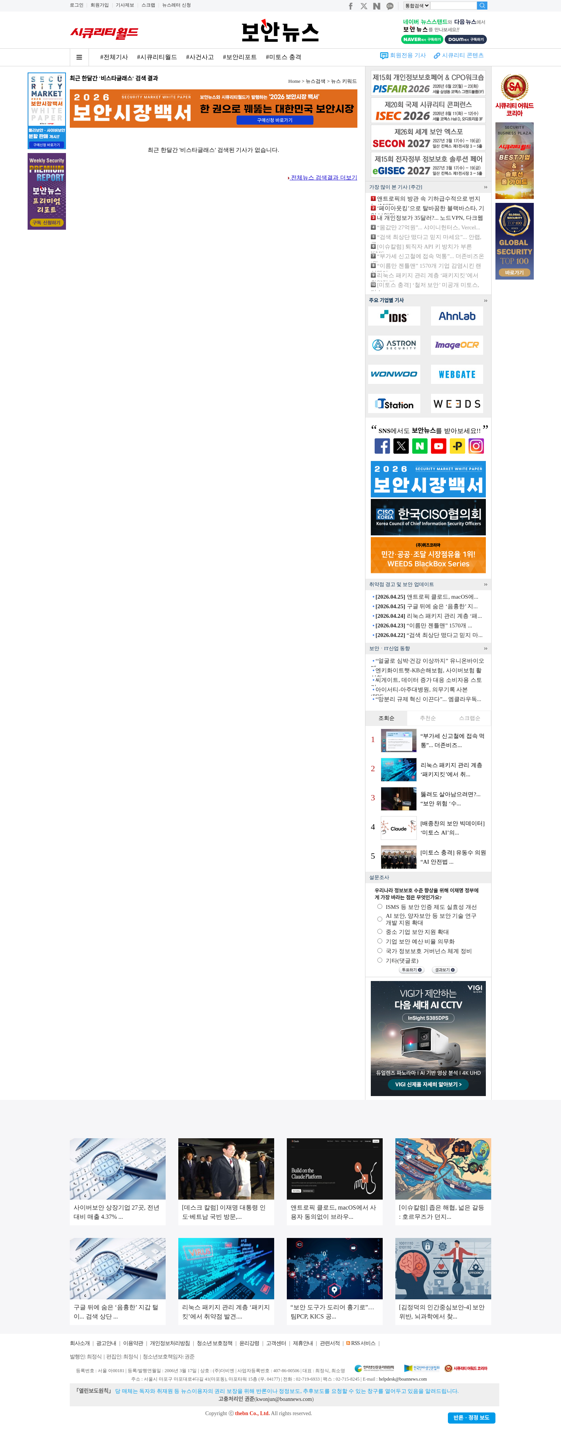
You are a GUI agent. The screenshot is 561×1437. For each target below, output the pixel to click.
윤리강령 (249, 1343)
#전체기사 (114, 57)
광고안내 (106, 1343)
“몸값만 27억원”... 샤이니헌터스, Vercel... (428, 227)
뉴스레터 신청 (176, 5)
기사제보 (125, 5)
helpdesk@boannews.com (403, 1379)
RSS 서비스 (363, 1343)
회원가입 (99, 5)
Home (294, 81)
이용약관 (133, 1343)
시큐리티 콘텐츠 (463, 55)
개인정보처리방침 (170, 1343)
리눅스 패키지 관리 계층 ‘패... (428, 616)
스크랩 (148, 5)
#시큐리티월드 (157, 57)
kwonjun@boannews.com (284, 1399)
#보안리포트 (240, 57)
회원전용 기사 (408, 55)
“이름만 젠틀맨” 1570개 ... (423, 625)
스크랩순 (469, 718)
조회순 (386, 718)
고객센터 (276, 1343)
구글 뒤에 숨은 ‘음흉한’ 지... (426, 606)
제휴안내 (303, 1343)
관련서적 (330, 1343)
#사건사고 (200, 57)
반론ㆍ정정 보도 (472, 1418)
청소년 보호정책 (215, 1343)
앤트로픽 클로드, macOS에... (426, 597)
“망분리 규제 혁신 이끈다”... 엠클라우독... (428, 699)
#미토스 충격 (283, 57)
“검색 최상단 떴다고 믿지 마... (428, 635)
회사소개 (80, 1343)
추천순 (428, 718)
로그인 (77, 5)
